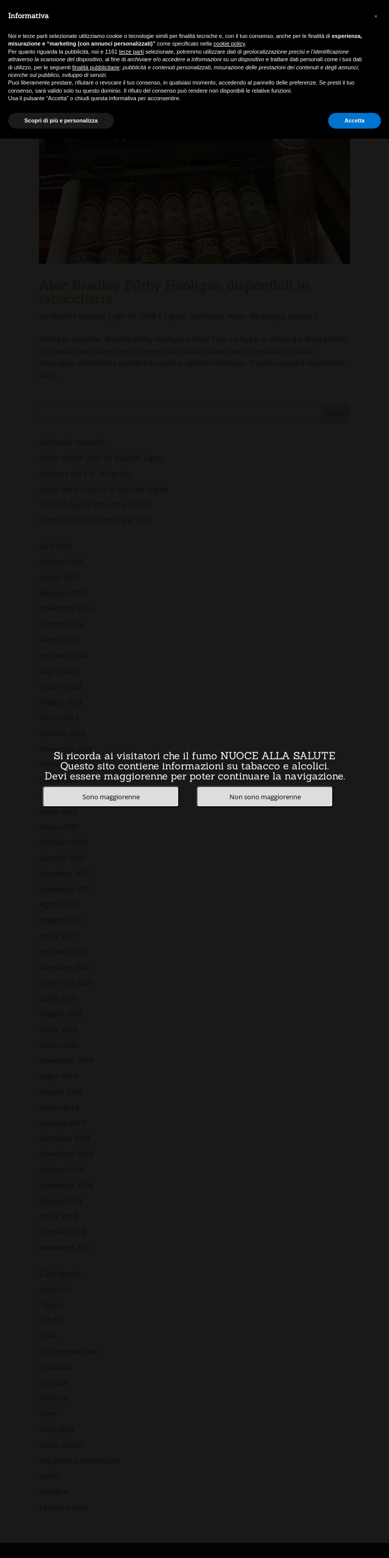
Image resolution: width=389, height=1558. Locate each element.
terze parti (131, 52)
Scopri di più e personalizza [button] (61, 120)
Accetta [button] (354, 120)
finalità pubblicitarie (96, 67)
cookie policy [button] (229, 43)
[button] (376, 16)
